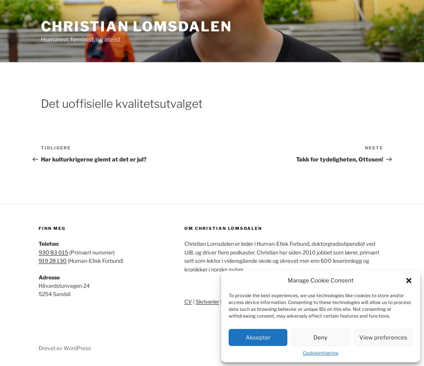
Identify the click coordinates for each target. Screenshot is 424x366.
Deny (320, 337)
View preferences (383, 337)
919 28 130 (53, 260)
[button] (409, 280)
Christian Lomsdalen (136, 26)
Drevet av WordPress (65, 348)
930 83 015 (53, 252)
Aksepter (258, 337)
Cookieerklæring (320, 353)
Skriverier (207, 301)
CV (188, 301)
